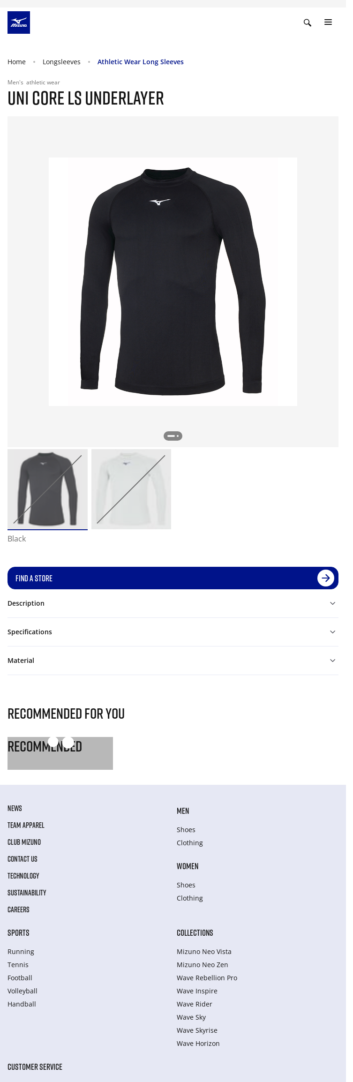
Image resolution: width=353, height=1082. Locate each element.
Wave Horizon (198, 1043)
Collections (195, 932)
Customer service (35, 1066)
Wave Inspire (197, 990)
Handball (22, 1003)
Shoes (186, 829)
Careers (19, 909)
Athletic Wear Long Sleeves (141, 61)
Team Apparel (26, 825)
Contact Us (23, 859)
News (15, 808)
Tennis (18, 964)
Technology (23, 875)
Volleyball (23, 990)
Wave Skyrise (197, 1030)
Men (183, 810)
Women (187, 866)
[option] (48, 489)
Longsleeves (62, 61)
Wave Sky (191, 1017)
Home (17, 61)
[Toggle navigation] (328, 22)
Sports (19, 932)
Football (20, 977)
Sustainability (27, 892)
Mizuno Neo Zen (202, 964)
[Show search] (307, 22)
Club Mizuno (24, 842)
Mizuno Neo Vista (204, 951)
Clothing (190, 842)
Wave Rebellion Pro (207, 977)
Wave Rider (194, 1003)
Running (21, 951)
